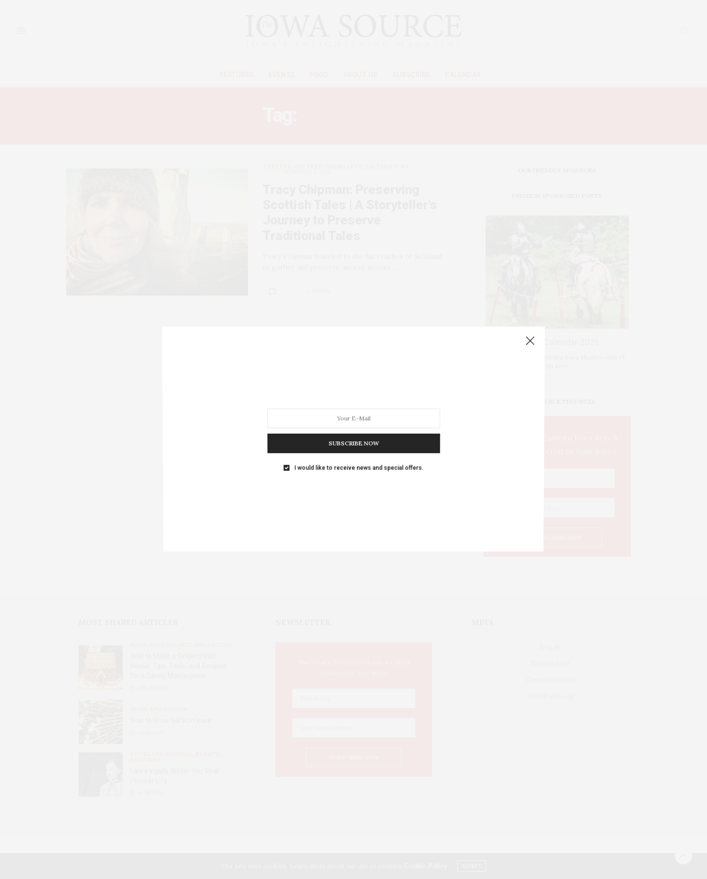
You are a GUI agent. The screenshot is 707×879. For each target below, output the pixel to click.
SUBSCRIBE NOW (353, 435)
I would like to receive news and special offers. (358, 456)
